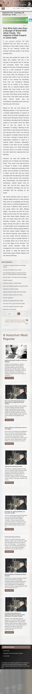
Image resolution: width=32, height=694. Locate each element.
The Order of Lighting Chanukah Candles (16, 306)
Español (23, 8)
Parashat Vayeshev (16, 280)
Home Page (6, 650)
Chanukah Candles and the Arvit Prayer (16, 294)
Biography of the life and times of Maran (13, 653)
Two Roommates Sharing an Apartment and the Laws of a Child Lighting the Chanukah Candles (16, 273)
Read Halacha (9, 378)
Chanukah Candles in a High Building (16, 283)
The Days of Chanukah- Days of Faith (16, 270)
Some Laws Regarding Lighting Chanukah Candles (16, 286)
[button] (15, 20)
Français (28, 8)
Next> (9, 313)
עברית (14, 8)
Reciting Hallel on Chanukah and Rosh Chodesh (16, 277)
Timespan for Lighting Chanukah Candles (16, 300)
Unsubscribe (6, 656)
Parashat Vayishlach (16, 297)
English (18, 8)
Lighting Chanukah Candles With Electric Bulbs (16, 292)
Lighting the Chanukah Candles (16, 289)
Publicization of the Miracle (16, 309)
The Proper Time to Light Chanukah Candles (16, 303)
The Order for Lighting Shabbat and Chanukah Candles (16, 266)
